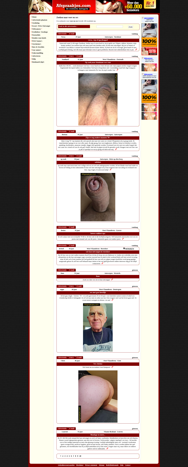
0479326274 (129, 249)
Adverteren (35, 56)
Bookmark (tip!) (37, 62)
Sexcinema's (36, 44)
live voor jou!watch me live (149, 60)
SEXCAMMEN (148, 18)
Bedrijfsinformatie (112, 465)
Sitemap (101, 465)
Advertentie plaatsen (39, 20)
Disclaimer (79, 465)
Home (34, 17)
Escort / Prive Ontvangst (40, 26)
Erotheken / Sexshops (39, 32)
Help (33, 59)
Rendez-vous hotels (38, 38)
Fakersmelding (37, 53)
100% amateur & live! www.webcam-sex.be (149, 76)
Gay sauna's (36, 50)
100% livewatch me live (149, 20)
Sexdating (35, 23)
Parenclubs (35, 35)
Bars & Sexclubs (37, 47)
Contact (127, 465)
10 (80, 456)
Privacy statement (91, 465)
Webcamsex (36, 29)
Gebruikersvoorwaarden (66, 465)
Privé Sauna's (36, 41)
